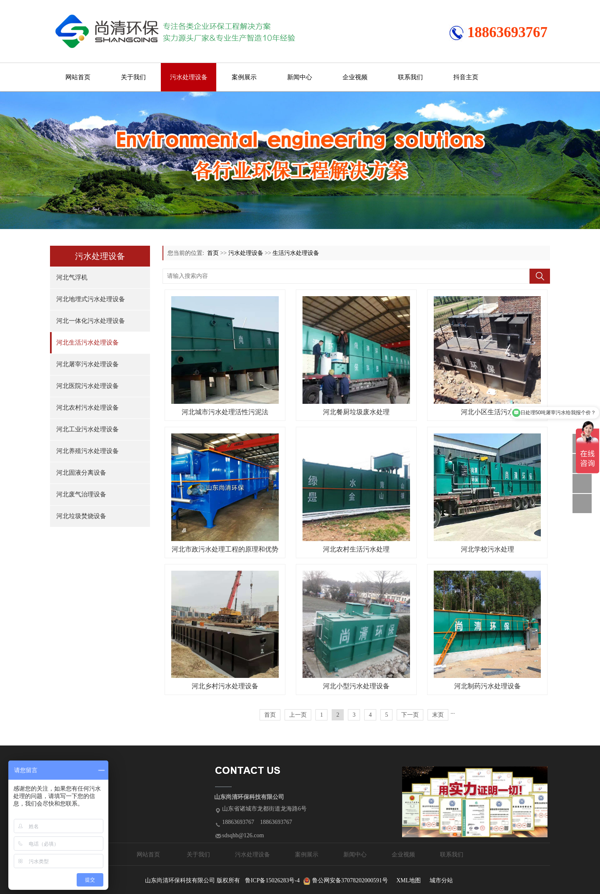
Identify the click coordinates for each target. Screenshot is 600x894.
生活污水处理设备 (295, 253)
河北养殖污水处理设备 (87, 451)
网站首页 (77, 77)
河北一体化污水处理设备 (90, 320)
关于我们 (133, 77)
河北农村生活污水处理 (356, 549)
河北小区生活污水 (487, 412)
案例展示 (244, 77)
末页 (438, 715)
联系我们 (410, 77)
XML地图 (408, 880)
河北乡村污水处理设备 (225, 686)
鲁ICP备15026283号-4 (272, 880)
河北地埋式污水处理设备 (90, 299)
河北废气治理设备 (81, 494)
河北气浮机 (72, 277)
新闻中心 (299, 77)
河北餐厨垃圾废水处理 (356, 412)
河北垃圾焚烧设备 (81, 516)
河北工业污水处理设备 (87, 429)
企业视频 (355, 77)
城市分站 (441, 880)
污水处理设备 (189, 77)
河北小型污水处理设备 (356, 686)
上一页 (298, 715)
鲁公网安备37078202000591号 (350, 880)
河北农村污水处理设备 (87, 407)
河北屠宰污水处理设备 (87, 364)
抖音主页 (465, 77)
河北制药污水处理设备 (487, 686)
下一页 (410, 715)
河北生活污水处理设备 (87, 342)
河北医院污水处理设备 (87, 386)
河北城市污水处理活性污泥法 (225, 412)
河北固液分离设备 (81, 472)
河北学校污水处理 (487, 549)
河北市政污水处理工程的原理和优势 (225, 549)
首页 (213, 253)
